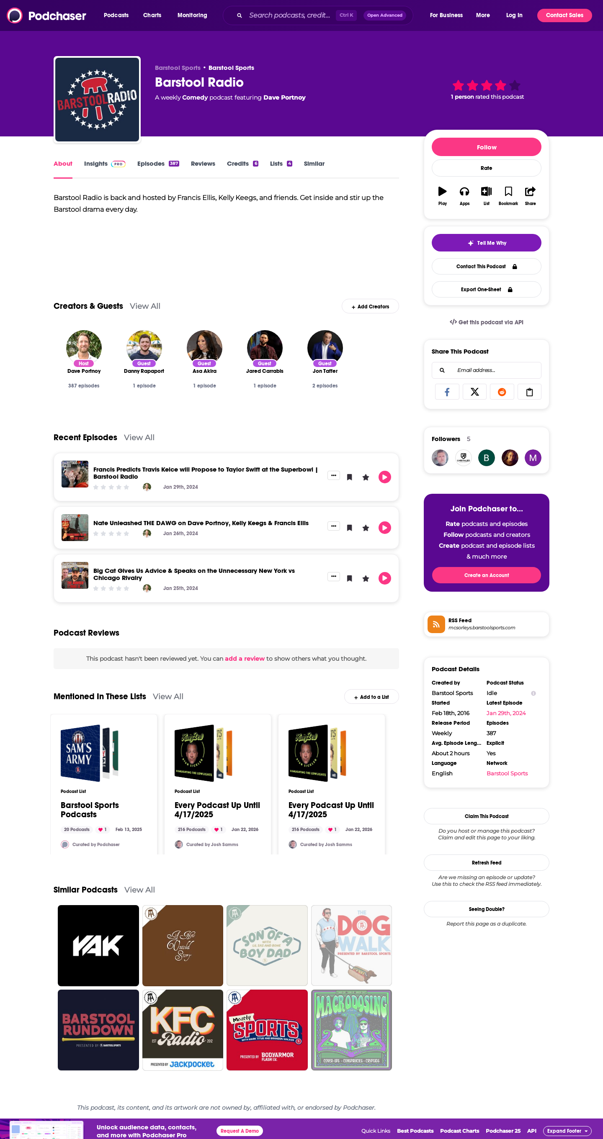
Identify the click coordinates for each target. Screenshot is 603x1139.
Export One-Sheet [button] (487, 289)
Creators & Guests (88, 306)
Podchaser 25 (503, 1131)
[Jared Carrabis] (265, 348)
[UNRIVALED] (463, 457)
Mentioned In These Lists (100, 696)
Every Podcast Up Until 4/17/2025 (217, 810)
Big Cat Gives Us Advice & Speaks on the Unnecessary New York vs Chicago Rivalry (194, 574)
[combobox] (326, 15)
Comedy (195, 97)
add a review (245, 658)
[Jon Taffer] (325, 348)
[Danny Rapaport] (144, 348)
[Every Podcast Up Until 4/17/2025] (203, 753)
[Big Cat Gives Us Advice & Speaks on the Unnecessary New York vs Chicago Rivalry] (75, 575)
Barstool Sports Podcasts (90, 810)
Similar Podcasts (86, 890)
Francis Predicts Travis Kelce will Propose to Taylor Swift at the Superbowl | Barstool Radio (205, 472)
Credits (242, 163)
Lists (281, 163)
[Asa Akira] (204, 348)
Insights (105, 163)
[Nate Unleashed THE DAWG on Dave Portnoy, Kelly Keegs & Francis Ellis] (75, 527)
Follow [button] (487, 147)
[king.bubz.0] (486, 457)
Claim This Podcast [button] (487, 816)
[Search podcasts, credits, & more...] (290, 15)
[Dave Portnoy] (84, 348)
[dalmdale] (510, 457)
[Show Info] (533, 693)
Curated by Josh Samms (212, 844)
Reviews (203, 163)
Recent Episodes (85, 437)
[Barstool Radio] (97, 99)
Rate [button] (486, 168)
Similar (314, 163)
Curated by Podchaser (96, 844)
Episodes (158, 163)
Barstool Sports (231, 68)
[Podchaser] (65, 844)
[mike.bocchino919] (533, 457)
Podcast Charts (459, 1131)
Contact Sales (564, 15)
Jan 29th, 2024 (506, 713)
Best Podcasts (415, 1131)
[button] (118, 15)
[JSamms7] (179, 844)
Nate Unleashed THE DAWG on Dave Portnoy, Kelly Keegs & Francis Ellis (201, 523)
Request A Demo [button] (240, 1131)
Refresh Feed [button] (487, 863)
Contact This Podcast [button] (486, 266)
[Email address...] (486, 370)
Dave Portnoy (284, 97)
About (63, 163)
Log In (514, 15)
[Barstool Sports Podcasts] (90, 753)
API (531, 1131)
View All (145, 306)
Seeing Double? (487, 909)
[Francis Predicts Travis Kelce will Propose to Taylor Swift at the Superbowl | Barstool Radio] (75, 474)
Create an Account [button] (486, 575)
